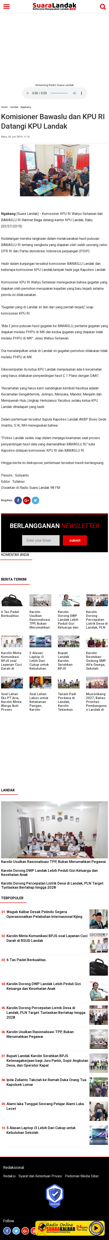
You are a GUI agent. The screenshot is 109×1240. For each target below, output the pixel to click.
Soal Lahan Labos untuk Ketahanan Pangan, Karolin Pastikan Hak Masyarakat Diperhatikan (39, 707)
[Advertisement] (54, 47)
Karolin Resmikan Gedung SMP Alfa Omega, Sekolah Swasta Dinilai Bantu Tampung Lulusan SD (96, 668)
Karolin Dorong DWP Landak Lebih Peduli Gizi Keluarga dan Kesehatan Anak (68, 623)
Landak (14, 107)
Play (96, 1228)
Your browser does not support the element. (54, 93)
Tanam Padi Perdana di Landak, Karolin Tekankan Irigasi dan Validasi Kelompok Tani (67, 709)
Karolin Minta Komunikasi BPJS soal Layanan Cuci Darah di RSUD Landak (11, 662)
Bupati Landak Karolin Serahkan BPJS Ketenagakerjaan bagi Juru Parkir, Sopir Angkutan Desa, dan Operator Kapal (47, 1060)
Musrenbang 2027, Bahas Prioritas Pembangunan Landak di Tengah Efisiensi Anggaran (96, 707)
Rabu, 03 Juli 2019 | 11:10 (15, 136)
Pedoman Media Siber (82, 1176)
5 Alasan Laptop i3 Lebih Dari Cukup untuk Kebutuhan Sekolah (39, 662)
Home (4, 107)
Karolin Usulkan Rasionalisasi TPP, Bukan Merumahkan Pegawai (39, 621)
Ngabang (26, 107)
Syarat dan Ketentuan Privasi (40, 1176)
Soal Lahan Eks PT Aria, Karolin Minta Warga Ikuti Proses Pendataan (11, 703)
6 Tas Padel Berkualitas (10, 614)
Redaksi (9, 1176)
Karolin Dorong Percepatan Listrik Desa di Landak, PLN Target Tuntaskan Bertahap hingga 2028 (97, 627)
